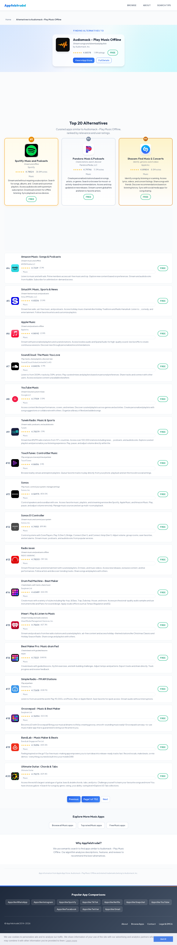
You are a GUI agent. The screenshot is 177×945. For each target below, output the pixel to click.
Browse (131, 5)
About (147, 5)
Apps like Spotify (67, 902)
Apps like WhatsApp (17, 902)
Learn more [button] (71, 940)
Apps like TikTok (90, 902)
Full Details (103, 60)
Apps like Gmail (112, 909)
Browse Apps (137, 924)
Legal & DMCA (166, 924)
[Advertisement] (88, 92)
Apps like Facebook (66, 909)
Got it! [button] (163, 939)
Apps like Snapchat (135, 902)
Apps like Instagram (43, 902)
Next (105, 799)
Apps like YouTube (160, 902)
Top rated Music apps (91, 825)
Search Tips (164, 5)
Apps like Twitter (91, 909)
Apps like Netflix (112, 902)
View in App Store (83, 60)
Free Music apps (117, 825)
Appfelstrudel (15, 5)
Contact (151, 924)
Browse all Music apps (62, 825)
